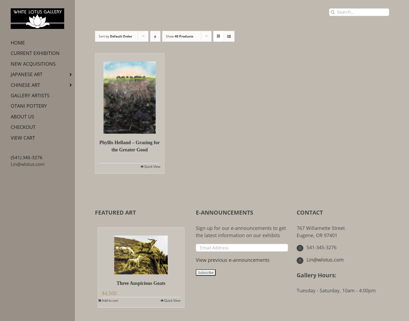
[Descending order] (155, 36)
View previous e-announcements (233, 260)
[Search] (333, 12)
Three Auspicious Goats (141, 283)
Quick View (152, 166)
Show (179, 36)
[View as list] (229, 36)
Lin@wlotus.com (28, 164)
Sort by (115, 36)
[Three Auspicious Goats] (141, 250)
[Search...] (359, 12)
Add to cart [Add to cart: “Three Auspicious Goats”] (110, 300)
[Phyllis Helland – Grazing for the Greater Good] (129, 93)
